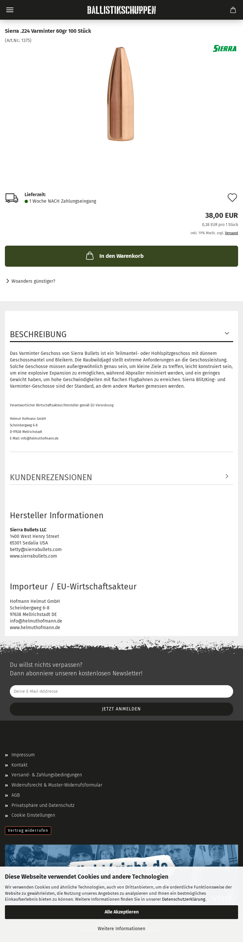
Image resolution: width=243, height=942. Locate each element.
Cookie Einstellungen (33, 815)
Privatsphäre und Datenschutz (42, 805)
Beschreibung (38, 334)
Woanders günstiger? (33, 281)
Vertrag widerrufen (28, 830)
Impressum (23, 755)
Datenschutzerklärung (183, 899)
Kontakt (19, 765)
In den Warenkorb (114, 255)
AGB (15, 795)
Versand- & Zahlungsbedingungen (46, 775)
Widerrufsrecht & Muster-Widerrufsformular (56, 785)
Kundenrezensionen (51, 477)
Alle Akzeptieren (122, 912)
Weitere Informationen (121, 929)
